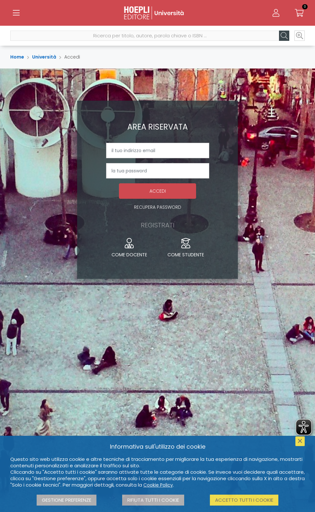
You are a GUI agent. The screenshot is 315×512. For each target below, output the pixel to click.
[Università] (157, 12)
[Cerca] (284, 36)
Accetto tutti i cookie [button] (244, 500)
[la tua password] (157, 170)
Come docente (129, 248)
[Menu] (16, 13)
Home (17, 57)
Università (44, 57)
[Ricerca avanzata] (299, 36)
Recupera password (157, 207)
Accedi (157, 191)
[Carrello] (299, 13)
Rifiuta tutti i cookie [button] (153, 500)
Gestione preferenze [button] (66, 500)
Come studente (185, 248)
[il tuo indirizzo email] (157, 150)
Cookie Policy (158, 485)
